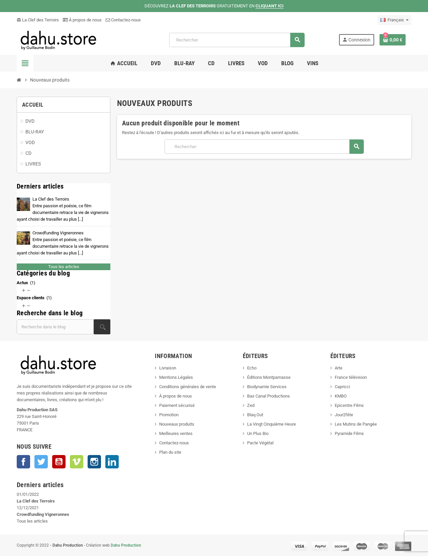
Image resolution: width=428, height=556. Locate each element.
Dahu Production (126, 545)
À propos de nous (82, 19)
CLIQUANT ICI (269, 5)
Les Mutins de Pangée (356, 424)
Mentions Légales (176, 377)
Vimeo (76, 461)
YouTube (59, 461)
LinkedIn (112, 461)
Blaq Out (255, 414)
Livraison (167, 367)
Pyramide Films (349, 433)
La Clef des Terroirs (38, 19)
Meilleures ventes (176, 433)
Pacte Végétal (260, 442)
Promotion (169, 414)
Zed (250, 405)
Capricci (342, 386)
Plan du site (170, 452)
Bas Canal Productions (268, 396)
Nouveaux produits (176, 424)
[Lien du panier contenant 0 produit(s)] (393, 39)
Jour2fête (344, 414)
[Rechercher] (236, 40)
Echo (251, 367)
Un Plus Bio (258, 433)
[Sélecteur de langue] (394, 20)
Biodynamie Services (267, 386)
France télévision (351, 377)
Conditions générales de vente (187, 386)
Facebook (23, 461)
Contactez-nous (123, 19)
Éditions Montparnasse (269, 377)
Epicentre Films (349, 405)
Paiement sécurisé (177, 405)
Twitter (41, 461)
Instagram (94, 461)
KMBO (341, 396)
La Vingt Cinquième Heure (271, 424)
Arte (338, 367)
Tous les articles (63, 266)
